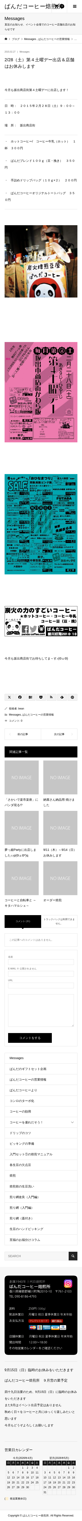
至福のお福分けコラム (25, 1240)
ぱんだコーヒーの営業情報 (38, 714)
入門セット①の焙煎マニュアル (31, 1154)
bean (21, 708)
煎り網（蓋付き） (22, 1218)
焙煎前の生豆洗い (22, 1186)
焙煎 (13, 1175)
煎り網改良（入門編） (25, 1197)
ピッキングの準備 (22, 1143)
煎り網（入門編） (22, 1207)
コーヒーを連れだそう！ (26, 1122)
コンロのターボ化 (22, 1101)
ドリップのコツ (20, 1133)
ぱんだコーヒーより (23, 1090)
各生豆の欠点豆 (20, 1165)
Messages (25, 52)
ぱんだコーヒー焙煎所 (34, 6)
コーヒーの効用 (20, 1111)
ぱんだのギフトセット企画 (28, 1069)
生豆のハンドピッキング (26, 1229)
